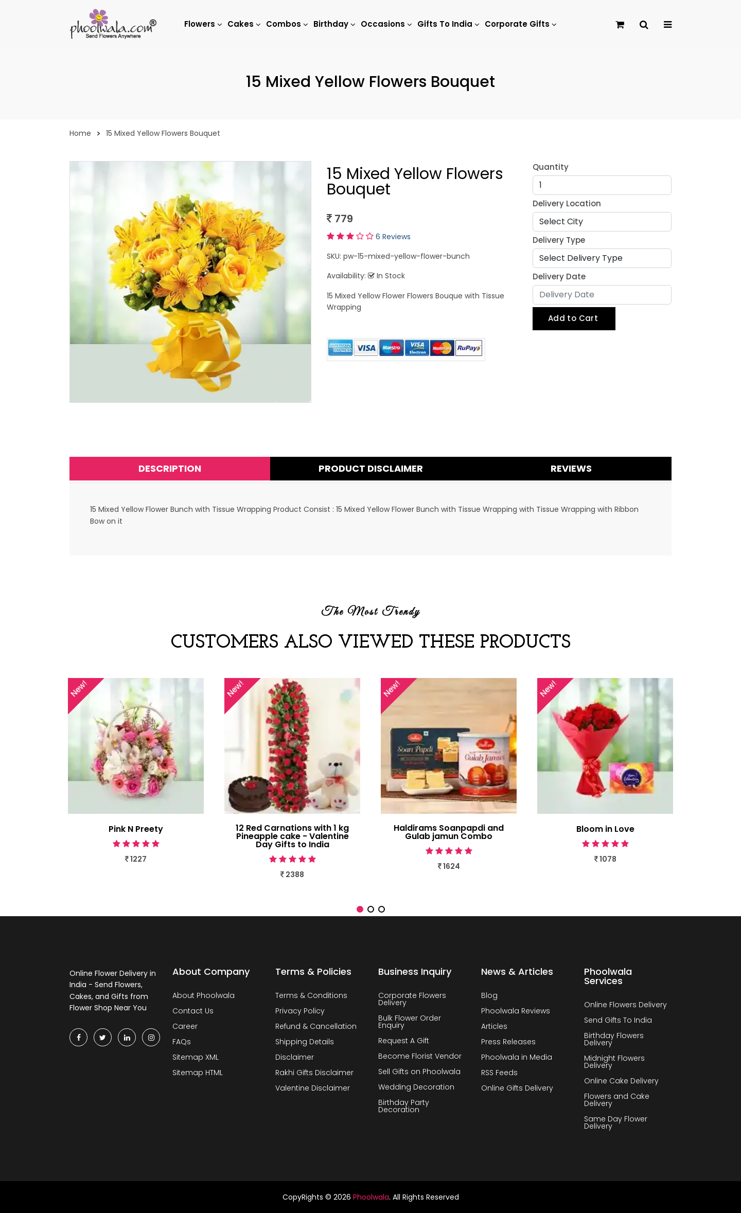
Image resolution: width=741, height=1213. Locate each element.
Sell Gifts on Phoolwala (419, 1071)
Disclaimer (294, 1057)
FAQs (181, 1041)
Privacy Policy (300, 1010)
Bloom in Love (605, 829)
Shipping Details (304, 1041)
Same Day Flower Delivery (615, 1122)
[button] (360, 909)
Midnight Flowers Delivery (614, 1062)
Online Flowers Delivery (625, 1004)
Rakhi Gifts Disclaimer (314, 1072)
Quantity (551, 167)
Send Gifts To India (618, 1020)
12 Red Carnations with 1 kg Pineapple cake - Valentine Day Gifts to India (292, 836)
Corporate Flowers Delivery (412, 999)
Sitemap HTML (197, 1072)
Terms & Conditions (311, 995)
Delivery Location (567, 203)
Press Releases (508, 1041)
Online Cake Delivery (621, 1080)
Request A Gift (403, 1040)
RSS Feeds (499, 1072)
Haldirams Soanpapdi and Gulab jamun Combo (449, 832)
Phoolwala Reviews (515, 1010)
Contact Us (193, 1010)
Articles (494, 1026)
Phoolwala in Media (516, 1057)
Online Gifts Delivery (517, 1088)
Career (185, 1026)
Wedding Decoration (416, 1087)
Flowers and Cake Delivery (616, 1100)
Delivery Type (559, 240)
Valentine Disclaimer (312, 1088)
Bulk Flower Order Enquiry (409, 1021)
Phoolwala (371, 1197)
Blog (489, 995)
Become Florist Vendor (420, 1056)
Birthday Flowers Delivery (614, 1039)
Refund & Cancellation (316, 1026)
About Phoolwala (203, 995)
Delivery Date (559, 276)
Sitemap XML (195, 1057)
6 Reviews (393, 236)
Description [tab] (169, 468)
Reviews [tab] (571, 468)
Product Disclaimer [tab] (371, 468)
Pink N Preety (136, 829)
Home (80, 133)
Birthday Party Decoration (403, 1106)
